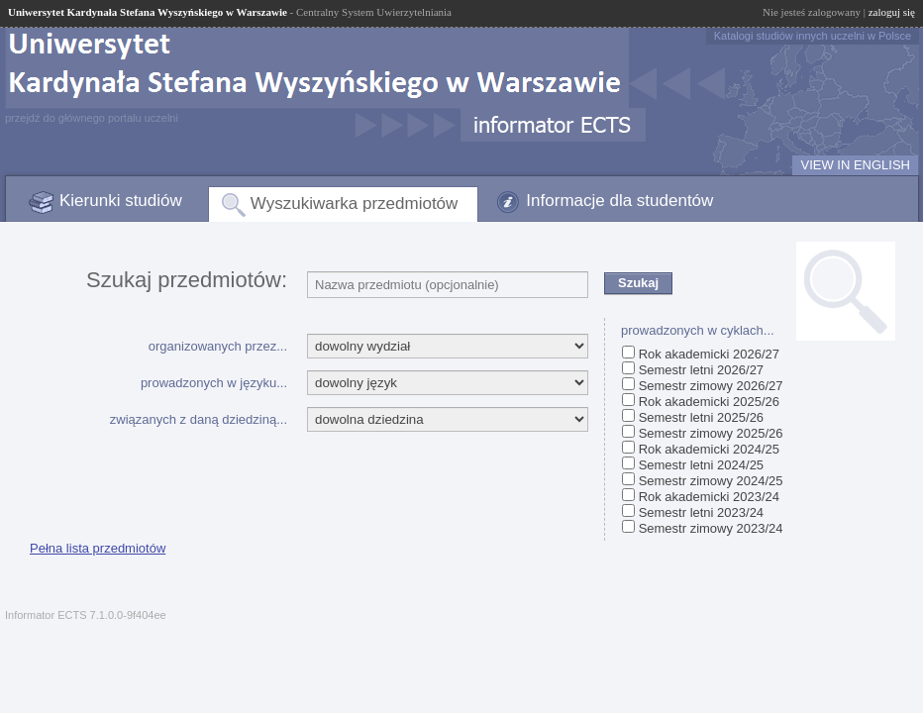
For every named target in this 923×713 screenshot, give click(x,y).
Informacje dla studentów (619, 200)
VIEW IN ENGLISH (855, 164)
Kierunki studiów (120, 200)
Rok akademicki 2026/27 (709, 354)
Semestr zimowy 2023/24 (711, 528)
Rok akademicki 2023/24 (709, 496)
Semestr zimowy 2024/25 (711, 480)
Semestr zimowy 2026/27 (711, 385)
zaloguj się (892, 12)
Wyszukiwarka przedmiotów (355, 203)
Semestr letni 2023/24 (701, 512)
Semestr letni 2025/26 (701, 417)
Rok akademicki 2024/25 (709, 449)
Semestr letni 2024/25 (701, 465)
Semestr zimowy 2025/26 (711, 433)
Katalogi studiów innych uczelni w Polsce (812, 36)
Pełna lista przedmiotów (97, 548)
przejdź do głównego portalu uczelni (91, 118)
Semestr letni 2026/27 (701, 369)
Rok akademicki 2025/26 (709, 401)
